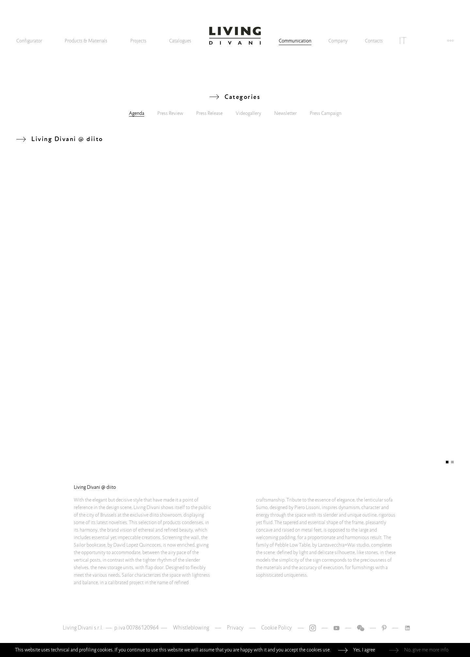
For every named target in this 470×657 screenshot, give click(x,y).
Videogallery (248, 113)
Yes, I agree (364, 650)
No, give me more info (426, 650)
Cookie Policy (276, 627)
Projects (138, 41)
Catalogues (180, 41)
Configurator (29, 41)
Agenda (136, 113)
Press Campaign (325, 113)
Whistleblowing (191, 627)
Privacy (235, 627)
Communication (295, 41)
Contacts (374, 41)
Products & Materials (86, 41)
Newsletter (285, 113)
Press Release (209, 113)
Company (338, 41)
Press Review (170, 113)
